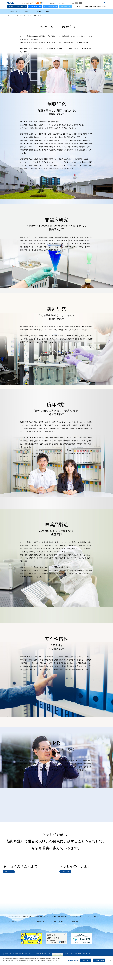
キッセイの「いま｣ (28, 11)
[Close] (110, 960)
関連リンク (68, 953)
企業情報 (86, 6)
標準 (77, 2)
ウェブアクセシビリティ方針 (41, 953)
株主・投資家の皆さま (50, 6)
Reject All (85, 960)
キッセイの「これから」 (43, 11)
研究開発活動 (92, 6)
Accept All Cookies (99, 960)
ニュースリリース (77, 6)
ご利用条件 (8, 953)
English (52, 2)
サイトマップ (87, 953)
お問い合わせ (62, 2)
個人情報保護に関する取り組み (22, 953)
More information (47, 962)
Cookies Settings (57, 953)
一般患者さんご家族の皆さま (17, 6)
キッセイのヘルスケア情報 (29, 2)
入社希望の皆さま (65, 6)
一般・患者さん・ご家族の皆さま (20, 916)
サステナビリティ (101, 6)
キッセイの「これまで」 (14, 11)
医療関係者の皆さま (35, 6)
